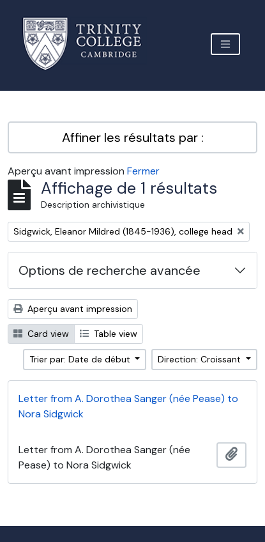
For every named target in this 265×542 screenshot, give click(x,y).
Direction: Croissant (200, 359)
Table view (108, 333)
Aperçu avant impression (72, 308)
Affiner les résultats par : (133, 137)
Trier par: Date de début (81, 359)
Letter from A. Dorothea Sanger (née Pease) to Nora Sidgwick (128, 406)
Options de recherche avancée (110, 270)
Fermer (143, 171)
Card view (41, 333)
